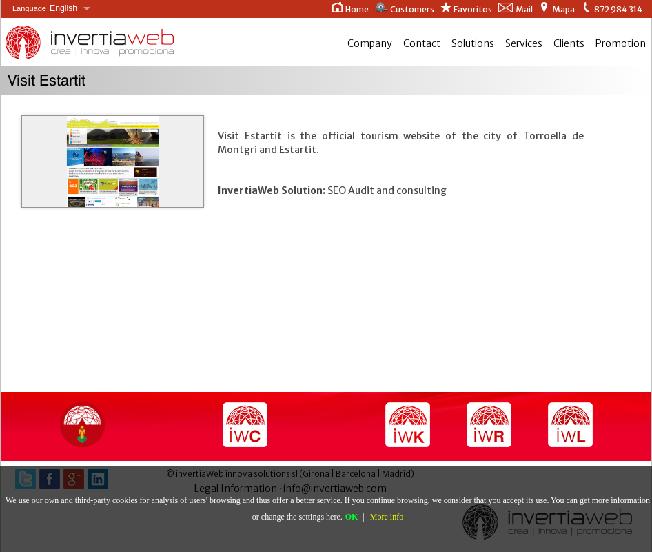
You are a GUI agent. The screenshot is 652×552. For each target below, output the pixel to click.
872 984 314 (611, 8)
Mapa (556, 8)
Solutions (472, 43)
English (44, 8)
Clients (568, 43)
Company (369, 43)
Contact (421, 43)
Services (523, 43)
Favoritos (466, 8)
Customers (404, 8)
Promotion (620, 43)
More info (386, 517)
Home (350, 8)
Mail (515, 8)
